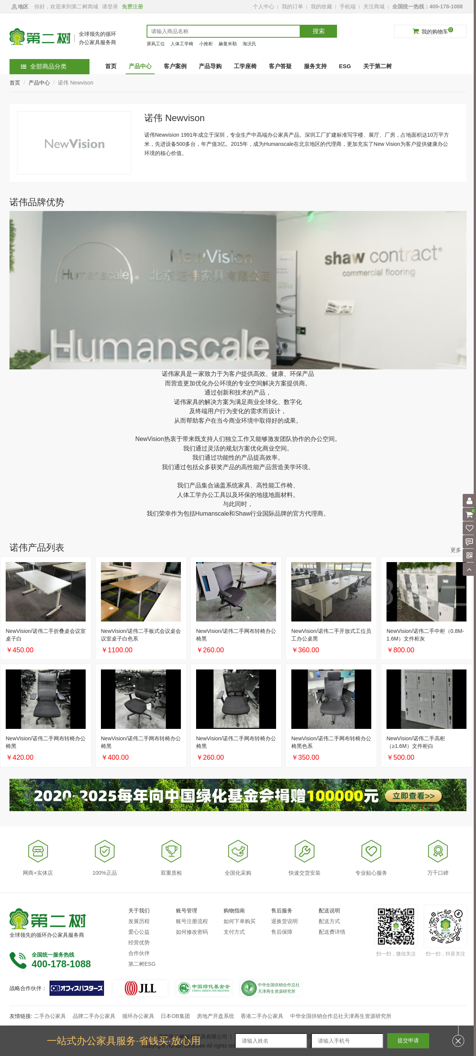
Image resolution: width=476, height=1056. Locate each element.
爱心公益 (139, 932)
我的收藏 (321, 6)
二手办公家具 (50, 1016)
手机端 (348, 6)
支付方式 (234, 932)
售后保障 (281, 932)
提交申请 (408, 1040)
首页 (15, 83)
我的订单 (292, 6)
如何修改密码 (192, 932)
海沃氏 (249, 43)
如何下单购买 (240, 921)
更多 (455, 550)
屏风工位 (156, 43)
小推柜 (206, 43)
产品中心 (39, 83)
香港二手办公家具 (262, 1016)
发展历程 (139, 921)
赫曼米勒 (228, 43)
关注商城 (374, 6)
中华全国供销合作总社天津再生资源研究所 (340, 1016)
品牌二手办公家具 (94, 1016)
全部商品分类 (44, 66)
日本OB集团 (175, 1016)
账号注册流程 (192, 921)
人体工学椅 (182, 43)
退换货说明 (284, 921)
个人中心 (263, 6)
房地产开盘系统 (215, 1016)
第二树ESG (142, 964)
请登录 (110, 6)
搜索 (319, 31)
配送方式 (329, 921)
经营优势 (139, 942)
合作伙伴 (139, 953)
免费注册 (132, 6)
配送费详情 (332, 932)
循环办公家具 (138, 1016)
